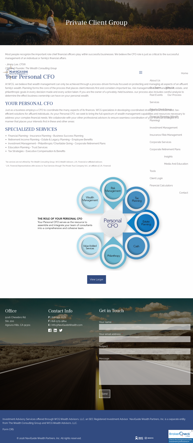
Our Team (155, 87)
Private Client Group (161, 109)
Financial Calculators (161, 185)
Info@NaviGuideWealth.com (67, 325)
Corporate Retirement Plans (165, 149)
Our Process (174, 95)
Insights (168, 156)
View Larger (96, 279)
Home (184, 73)
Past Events (156, 95)
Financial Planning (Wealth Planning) (164, 118)
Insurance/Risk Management (166, 134)
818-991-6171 (59, 317)
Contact (183, 192)
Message (115, 358)
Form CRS (8, 429)
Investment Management (163, 127)
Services (154, 102)
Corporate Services (160, 142)
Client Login (156, 178)
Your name (116, 322)
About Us (155, 80)
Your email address (121, 334)
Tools (153, 171)
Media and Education (176, 163)
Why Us (170, 87)
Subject (115, 346)
